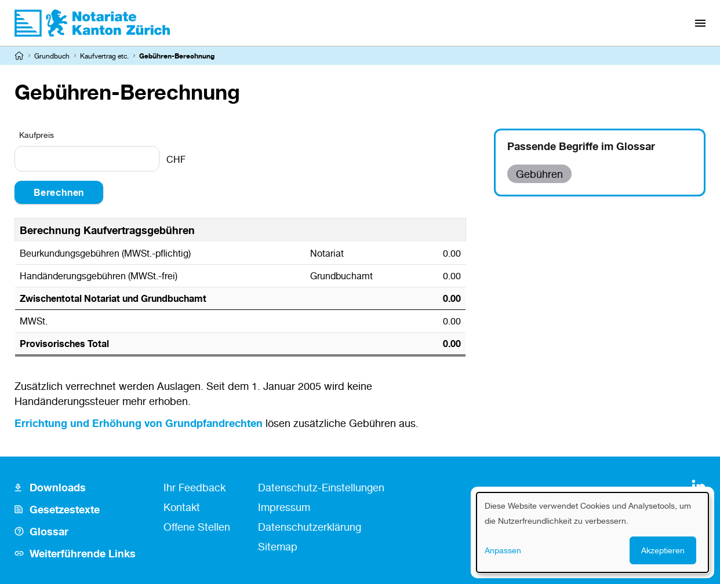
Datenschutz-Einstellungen (321, 487)
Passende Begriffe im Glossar (581, 146)
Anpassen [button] (503, 550)
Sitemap (277, 546)
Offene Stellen (196, 526)
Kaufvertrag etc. (104, 56)
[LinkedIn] (699, 487)
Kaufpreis (36, 135)
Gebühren (539, 173)
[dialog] (592, 532)
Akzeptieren (663, 550)
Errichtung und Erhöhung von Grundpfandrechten (138, 423)
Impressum (284, 507)
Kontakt (181, 507)
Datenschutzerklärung (309, 526)
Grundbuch (52, 56)
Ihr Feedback (194, 487)
